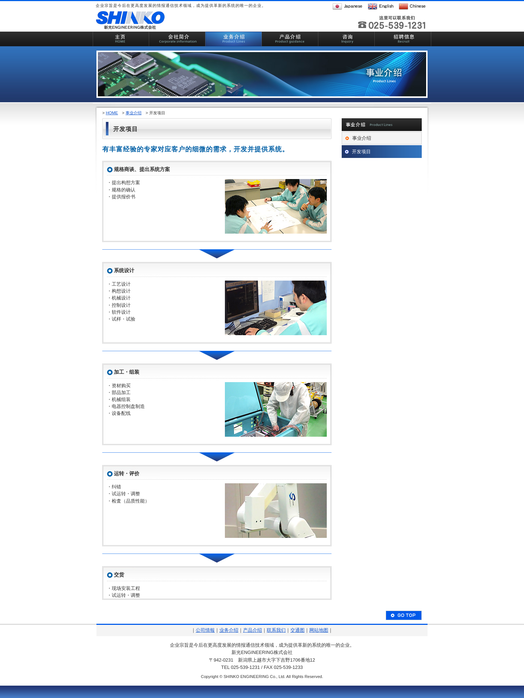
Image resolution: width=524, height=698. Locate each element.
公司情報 (205, 630)
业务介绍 (228, 630)
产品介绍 (252, 630)
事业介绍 (134, 113)
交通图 (297, 630)
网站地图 (318, 630)
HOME (112, 113)
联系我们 (276, 630)
